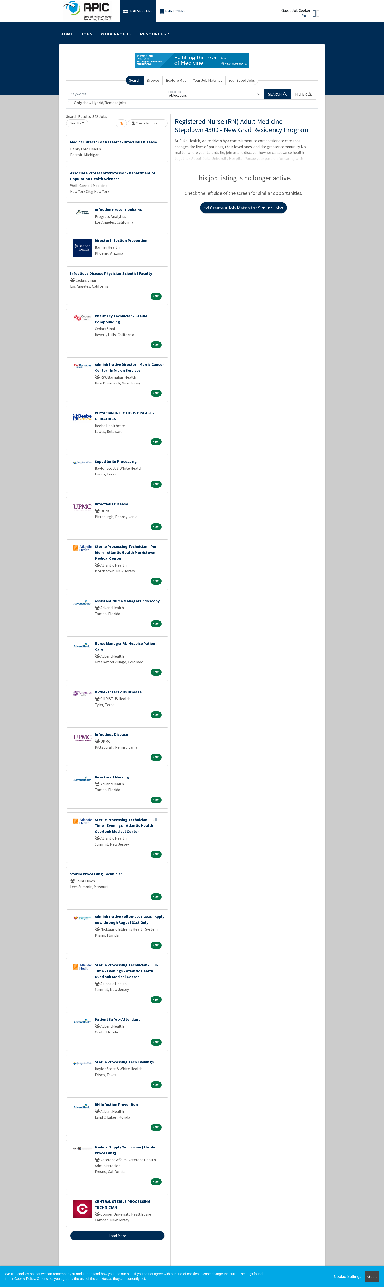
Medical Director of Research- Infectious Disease (113, 141)
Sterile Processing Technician (96, 873)
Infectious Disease (111, 503)
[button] (303, 94)
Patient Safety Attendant (117, 1019)
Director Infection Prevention (121, 240)
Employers (173, 11)
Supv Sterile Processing (116, 461)
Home (66, 34)
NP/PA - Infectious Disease (118, 691)
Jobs (87, 34)
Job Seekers (138, 11)
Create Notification (147, 123)
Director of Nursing (112, 777)
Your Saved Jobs (242, 80)
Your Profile (116, 34)
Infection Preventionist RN (119, 209)
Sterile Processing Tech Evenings (124, 1061)
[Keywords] (117, 94)
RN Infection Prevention (116, 1104)
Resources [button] (153, 34)
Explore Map (176, 80)
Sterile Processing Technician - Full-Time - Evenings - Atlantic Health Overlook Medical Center (126, 825)
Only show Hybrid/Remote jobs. (100, 102)
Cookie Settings (347, 1277)
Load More (117, 1235)
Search (134, 80)
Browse (153, 80)
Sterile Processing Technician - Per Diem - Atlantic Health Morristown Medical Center (125, 552)
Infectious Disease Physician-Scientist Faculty (111, 273)
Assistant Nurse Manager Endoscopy (127, 600)
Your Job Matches (207, 80)
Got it (372, 1277)
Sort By (75, 123)
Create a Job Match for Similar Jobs (243, 208)
